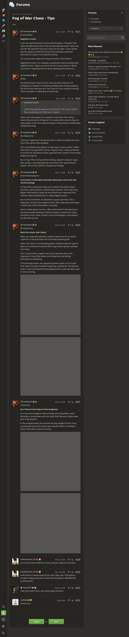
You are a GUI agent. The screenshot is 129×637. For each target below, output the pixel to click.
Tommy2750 (93, 101)
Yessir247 (27, 588)
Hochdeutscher (94, 57)
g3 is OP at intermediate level (100, 111)
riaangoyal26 (93, 69)
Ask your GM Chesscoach (98, 105)
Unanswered (96, 22)
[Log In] (3, 619)
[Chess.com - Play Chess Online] (3, 4)
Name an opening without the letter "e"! (104, 66)
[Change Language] (3, 632)
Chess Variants (26, 14)
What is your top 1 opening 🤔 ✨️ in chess (105, 91)
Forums (15, 14)
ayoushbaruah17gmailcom (99, 63)
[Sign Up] (3, 613)
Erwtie (90, 93)
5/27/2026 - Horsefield (97, 60)
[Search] (106, 37)
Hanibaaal (27, 31)
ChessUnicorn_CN (28, 559)
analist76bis (93, 75)
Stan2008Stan (93, 87)
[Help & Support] (3, 626)
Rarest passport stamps (97, 78)
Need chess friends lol (97, 84)
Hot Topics (95, 19)
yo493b (23, 600)
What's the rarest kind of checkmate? (103, 72)
